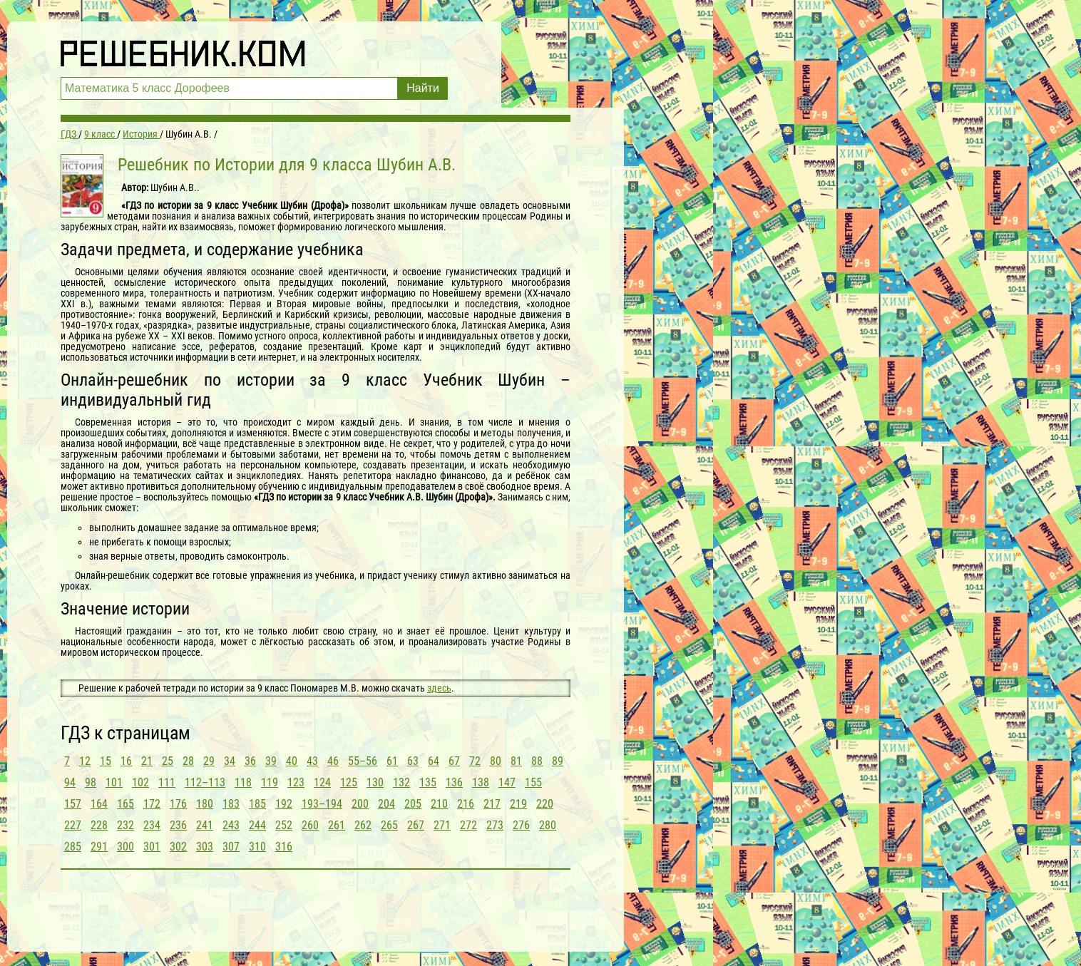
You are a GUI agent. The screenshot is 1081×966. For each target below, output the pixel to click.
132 (401, 782)
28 (188, 761)
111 (166, 782)
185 (257, 804)
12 (85, 761)
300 (125, 846)
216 (465, 804)
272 (468, 825)
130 (375, 782)
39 (271, 761)
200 (360, 804)
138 (480, 782)
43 (312, 761)
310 (257, 846)
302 (178, 846)
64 (433, 761)
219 (518, 804)
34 (229, 761)
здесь (439, 688)
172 (151, 804)
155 (533, 782)
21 (147, 761)
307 (231, 846)
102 (140, 782)
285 (72, 846)
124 (322, 782)
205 (412, 804)
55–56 (362, 761)
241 (204, 825)
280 (547, 825)
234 (151, 825)
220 (544, 804)
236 (178, 825)
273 (494, 825)
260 (310, 825)
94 (70, 782)
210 (439, 804)
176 (178, 804)
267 (415, 825)
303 (204, 846)
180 (204, 804)
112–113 (205, 782)
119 (269, 782)
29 (209, 761)
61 (392, 761)
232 (125, 825)
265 (389, 825)
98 (90, 782)
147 (507, 782)
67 (454, 761)
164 (99, 804)
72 (475, 761)
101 (114, 782)
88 (537, 761)
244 (257, 825)
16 (126, 761)
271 (442, 825)
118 (243, 782)
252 (283, 825)
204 (386, 804)
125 (348, 782)
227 (72, 825)
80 (495, 761)
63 (413, 761)
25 (167, 761)
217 (492, 804)
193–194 (322, 804)
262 (363, 825)
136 (454, 782)
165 (125, 804)
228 (99, 825)
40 (291, 761)
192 (283, 804)
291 (99, 846)
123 (295, 782)
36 (250, 761)
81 (516, 761)
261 (336, 825)
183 (231, 804)
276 (521, 825)
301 (151, 846)
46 (333, 761)
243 (231, 825)
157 (72, 804)
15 (105, 761)
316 (283, 846)
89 (557, 761)
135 (427, 782)
